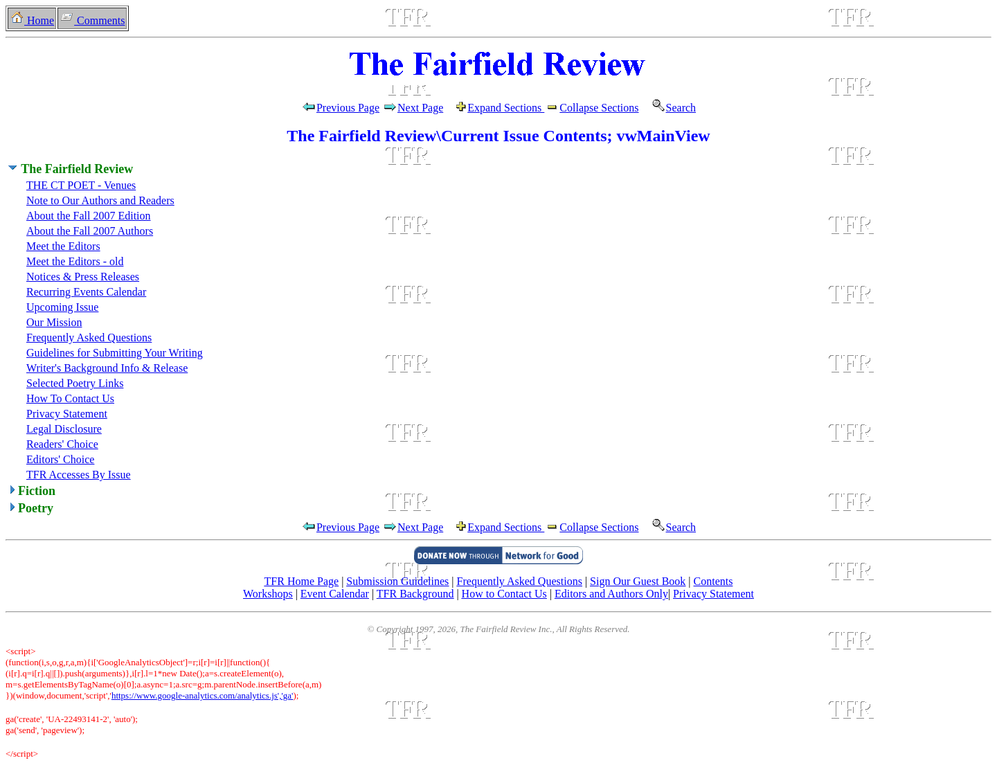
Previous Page (340, 108)
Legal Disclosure (64, 429)
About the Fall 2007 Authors (89, 231)
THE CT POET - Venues (81, 185)
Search (669, 108)
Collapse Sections (591, 108)
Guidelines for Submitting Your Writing (114, 353)
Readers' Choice (62, 444)
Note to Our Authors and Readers (100, 200)
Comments (92, 20)
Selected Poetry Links (74, 383)
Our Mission (54, 322)
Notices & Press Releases (82, 276)
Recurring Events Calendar (86, 292)
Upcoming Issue (62, 307)
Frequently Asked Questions (89, 337)
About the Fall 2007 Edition (88, 216)
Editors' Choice (60, 459)
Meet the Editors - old (74, 261)
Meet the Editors (63, 246)
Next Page (424, 108)
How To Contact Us (70, 398)
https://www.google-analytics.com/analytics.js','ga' (202, 695)
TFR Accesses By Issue (78, 474)
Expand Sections (505, 108)
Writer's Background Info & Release (107, 368)
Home (32, 20)
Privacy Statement (66, 414)
